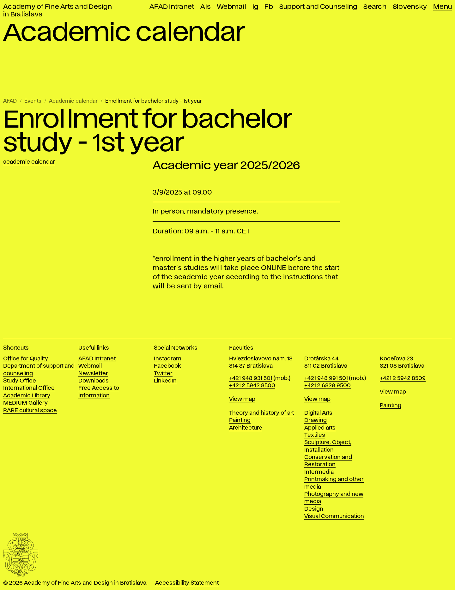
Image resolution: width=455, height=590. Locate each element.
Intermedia (319, 472)
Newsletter (93, 373)
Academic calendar (73, 101)
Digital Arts (318, 413)
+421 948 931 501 (250, 378)
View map (242, 399)
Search (374, 7)
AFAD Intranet (171, 7)
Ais (205, 7)
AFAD (10, 101)
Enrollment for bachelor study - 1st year (153, 101)
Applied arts (320, 427)
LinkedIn (165, 380)
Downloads (93, 380)
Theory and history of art (261, 413)
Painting (240, 420)
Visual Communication (334, 516)
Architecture (245, 427)
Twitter (163, 373)
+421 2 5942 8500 (252, 385)
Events (32, 101)
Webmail (231, 7)
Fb (268, 7)
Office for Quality (25, 358)
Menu (442, 7)
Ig (255, 7)
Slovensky (410, 7)
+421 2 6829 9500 (327, 385)
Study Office (19, 380)
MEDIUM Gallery (25, 403)
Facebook (167, 366)
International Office (29, 388)
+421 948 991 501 (326, 378)
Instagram (167, 358)
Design (313, 509)
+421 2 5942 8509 (403, 378)
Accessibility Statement (187, 583)
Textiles (314, 435)
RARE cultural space (30, 410)
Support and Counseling (318, 7)
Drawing (315, 420)
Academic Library (26, 395)
